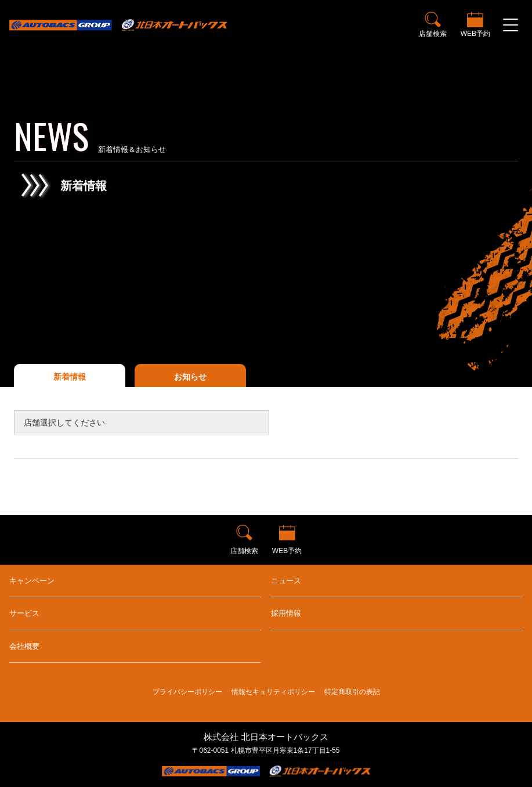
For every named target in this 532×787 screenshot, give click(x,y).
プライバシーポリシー (187, 692)
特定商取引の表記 (352, 692)
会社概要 (24, 646)
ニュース (286, 580)
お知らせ (190, 376)
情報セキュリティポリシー (273, 692)
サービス (24, 613)
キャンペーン (32, 580)
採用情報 (286, 613)
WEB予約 (475, 34)
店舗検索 (433, 34)
